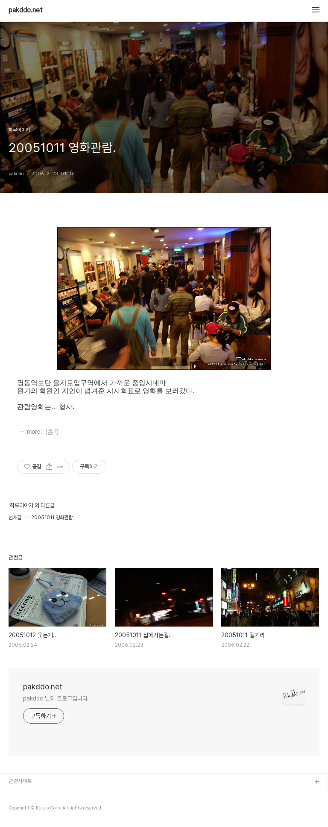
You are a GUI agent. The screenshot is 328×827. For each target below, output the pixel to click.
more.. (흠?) (43, 431)
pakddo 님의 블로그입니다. (56, 698)
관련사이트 (20, 781)
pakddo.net (26, 10)
